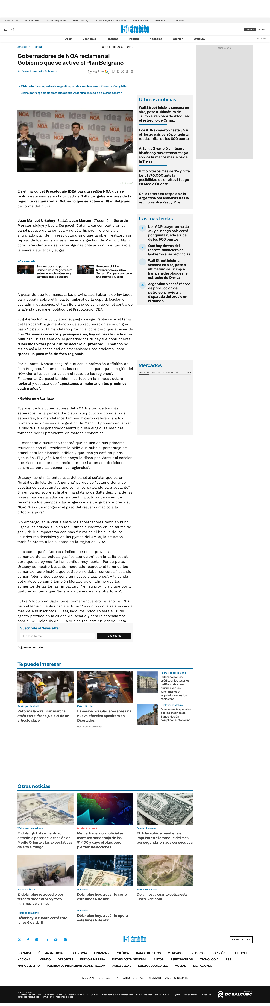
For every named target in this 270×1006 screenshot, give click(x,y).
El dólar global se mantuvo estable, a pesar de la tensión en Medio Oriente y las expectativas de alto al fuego (44, 840)
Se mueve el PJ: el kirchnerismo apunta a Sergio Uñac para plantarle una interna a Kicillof (114, 272)
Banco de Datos (148, 953)
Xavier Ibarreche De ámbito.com (40, 71)
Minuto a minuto (89, 828)
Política (134, 39)
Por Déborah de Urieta (89, 726)
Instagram (36, 939)
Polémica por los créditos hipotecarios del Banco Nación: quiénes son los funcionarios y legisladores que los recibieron (175, 688)
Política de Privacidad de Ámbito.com (76, 966)
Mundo (45, 959)
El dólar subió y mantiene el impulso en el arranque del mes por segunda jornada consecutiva (165, 838)
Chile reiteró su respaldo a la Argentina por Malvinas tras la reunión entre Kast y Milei (74, 86)
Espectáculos (182, 959)
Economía (89, 39)
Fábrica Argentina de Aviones (111, 20)
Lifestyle (240, 953)
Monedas (144, 372)
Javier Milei (178, 20)
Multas (180, 966)
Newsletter (261, 39)
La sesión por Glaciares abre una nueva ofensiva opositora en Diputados (104, 716)
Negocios (155, 39)
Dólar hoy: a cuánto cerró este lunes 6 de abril (42, 920)
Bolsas (156, 372)
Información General (129, 959)
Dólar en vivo (32, 20)
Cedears (186, 372)
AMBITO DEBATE (168, 978)
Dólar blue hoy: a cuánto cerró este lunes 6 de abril (102, 896)
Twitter (19, 939)
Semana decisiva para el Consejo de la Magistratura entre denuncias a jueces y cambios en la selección (54, 272)
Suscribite (114, 636)
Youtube (55, 939)
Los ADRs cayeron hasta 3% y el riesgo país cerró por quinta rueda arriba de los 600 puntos (164, 134)
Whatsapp (65, 939)
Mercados (176, 953)
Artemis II (160, 20)
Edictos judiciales (153, 966)
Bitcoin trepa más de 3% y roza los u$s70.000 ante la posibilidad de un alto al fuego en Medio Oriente (164, 177)
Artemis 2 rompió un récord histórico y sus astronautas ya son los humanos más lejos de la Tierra (163, 155)
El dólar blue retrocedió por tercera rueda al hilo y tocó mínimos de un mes (40, 899)
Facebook (28, 939)
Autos (159, 959)
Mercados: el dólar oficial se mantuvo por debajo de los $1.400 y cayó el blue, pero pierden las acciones (100, 840)
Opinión (178, 39)
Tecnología (209, 959)
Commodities (170, 372)
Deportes (65, 959)
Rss (228, 959)
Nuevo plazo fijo (81, 20)
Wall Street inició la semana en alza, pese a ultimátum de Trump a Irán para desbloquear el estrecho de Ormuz (164, 114)
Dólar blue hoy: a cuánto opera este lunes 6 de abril (102, 917)
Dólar (68, 39)
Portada (24, 953)
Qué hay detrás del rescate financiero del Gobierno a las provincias (169, 249)
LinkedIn (46, 939)
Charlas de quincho (56, 20)
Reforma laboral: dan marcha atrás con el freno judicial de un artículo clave (43, 716)
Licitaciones (202, 966)
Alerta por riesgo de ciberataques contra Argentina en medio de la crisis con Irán (71, 93)
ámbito (22, 46)
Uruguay (199, 39)
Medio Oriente (140, 20)
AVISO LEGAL (121, 966)
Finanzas (112, 39)
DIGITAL (96, 978)
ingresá (262, 29)
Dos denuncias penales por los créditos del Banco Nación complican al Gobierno (176, 714)
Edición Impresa (92, 959)
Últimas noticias (51, 953)
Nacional (25, 959)
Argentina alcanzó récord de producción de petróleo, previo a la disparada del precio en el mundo (169, 292)
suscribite (250, 29)
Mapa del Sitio (28, 966)
